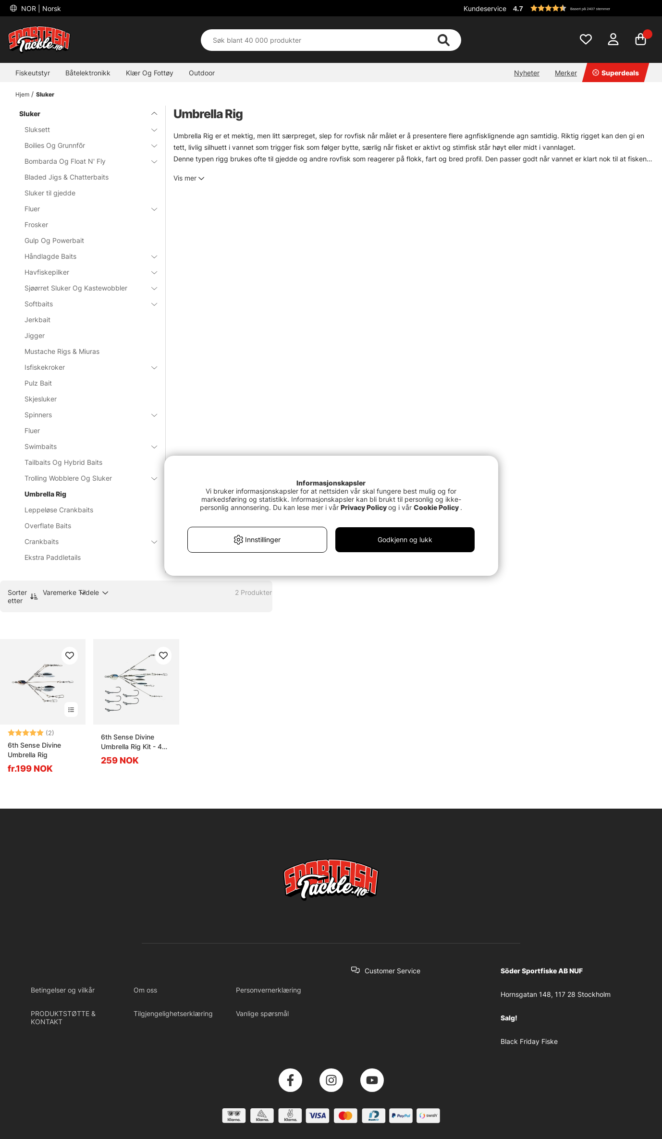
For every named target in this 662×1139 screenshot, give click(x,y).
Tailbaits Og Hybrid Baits (63, 462)
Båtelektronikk (87, 73)
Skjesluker (41, 399)
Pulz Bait (38, 383)
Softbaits (85, 304)
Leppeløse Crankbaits (59, 510)
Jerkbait (37, 319)
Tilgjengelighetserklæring (173, 1013)
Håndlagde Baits (85, 256)
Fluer (85, 209)
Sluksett (85, 129)
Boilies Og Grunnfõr (85, 145)
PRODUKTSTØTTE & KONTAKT (63, 1017)
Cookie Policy (436, 507)
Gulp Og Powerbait (54, 240)
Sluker (45, 94)
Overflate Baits (48, 525)
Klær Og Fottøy (149, 73)
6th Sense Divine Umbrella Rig (34, 750)
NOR (40, 8)
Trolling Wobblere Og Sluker (85, 478)
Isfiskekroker (85, 367)
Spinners (85, 415)
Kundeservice (485, 8)
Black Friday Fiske (529, 1041)
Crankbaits (85, 541)
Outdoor (202, 73)
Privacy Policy (364, 507)
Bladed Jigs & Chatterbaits (67, 177)
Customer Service (392, 971)
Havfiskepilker (85, 272)
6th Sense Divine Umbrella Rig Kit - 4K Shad (133, 742)
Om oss (145, 990)
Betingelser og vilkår (63, 990)
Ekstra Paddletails (53, 557)
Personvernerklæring (268, 990)
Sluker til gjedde (50, 193)
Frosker (36, 224)
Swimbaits (85, 446)
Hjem (22, 94)
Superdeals (615, 73)
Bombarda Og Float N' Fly (85, 161)
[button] (582, 8)
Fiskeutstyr (32, 73)
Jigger (35, 335)
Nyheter (526, 73)
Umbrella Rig (45, 494)
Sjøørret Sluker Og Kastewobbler (85, 288)
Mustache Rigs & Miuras (62, 351)
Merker (566, 73)
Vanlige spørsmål (262, 1013)
